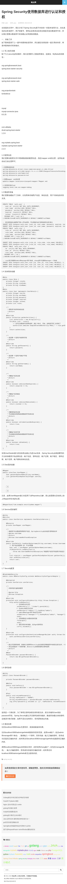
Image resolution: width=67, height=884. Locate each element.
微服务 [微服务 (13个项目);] (54, 858)
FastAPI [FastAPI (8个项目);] (16, 846)
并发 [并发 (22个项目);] (49, 858)
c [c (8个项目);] (3, 846)
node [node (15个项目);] (38, 850)
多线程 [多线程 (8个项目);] (45, 858)
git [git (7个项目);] (28, 846)
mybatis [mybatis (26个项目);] (13, 850)
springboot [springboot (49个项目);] (47, 854)
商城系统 (12, 878)
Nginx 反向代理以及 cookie (12, 804)
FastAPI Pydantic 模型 (10, 801)
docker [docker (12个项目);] (6, 846)
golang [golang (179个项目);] (34, 845)
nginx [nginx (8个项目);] (34, 850)
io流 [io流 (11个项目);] (48, 846)
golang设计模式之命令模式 (12, 815)
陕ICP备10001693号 (10, 881)
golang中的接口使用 (10, 808)
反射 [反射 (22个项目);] (41, 858)
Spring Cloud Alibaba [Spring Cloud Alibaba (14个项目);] (10, 858)
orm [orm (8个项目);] (47, 850)
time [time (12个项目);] (34, 858)
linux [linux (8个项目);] (59, 846)
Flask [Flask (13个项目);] (22, 846)
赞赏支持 (10, 776)
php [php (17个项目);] (49, 850)
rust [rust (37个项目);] (28, 854)
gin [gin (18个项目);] (26, 846)
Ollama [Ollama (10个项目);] (43, 850)
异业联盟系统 (27, 878)
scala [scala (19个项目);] (33, 854)
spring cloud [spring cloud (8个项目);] (56, 854)
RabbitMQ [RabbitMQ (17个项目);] (19, 854)
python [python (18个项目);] (6, 854)
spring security (8, 759)
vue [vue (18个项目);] (37, 858)
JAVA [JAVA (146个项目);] (54, 845)
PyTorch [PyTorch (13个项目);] (12, 854)
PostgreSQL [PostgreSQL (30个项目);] (57, 850)
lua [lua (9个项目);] (62, 846)
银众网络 (6, 878)
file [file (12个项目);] (19, 846)
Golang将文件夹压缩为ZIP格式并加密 (16, 797)
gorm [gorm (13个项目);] (41, 846)
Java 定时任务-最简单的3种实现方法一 (16, 819)
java (15, 23)
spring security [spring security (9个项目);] (23, 858)
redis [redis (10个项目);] (24, 854)
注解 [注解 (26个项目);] (59, 858)
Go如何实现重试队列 (10, 812)
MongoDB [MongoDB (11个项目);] (6, 850)
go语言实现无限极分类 (11, 822)
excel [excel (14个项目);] (11, 846)
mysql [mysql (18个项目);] (30, 850)
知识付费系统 (19, 878)
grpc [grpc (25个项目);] (45, 846)
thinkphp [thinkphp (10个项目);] (30, 858)
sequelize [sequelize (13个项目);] (38, 854)
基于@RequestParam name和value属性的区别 (19, 829)
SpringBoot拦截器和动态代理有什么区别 (17, 826)
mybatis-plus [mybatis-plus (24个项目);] (22, 850)
